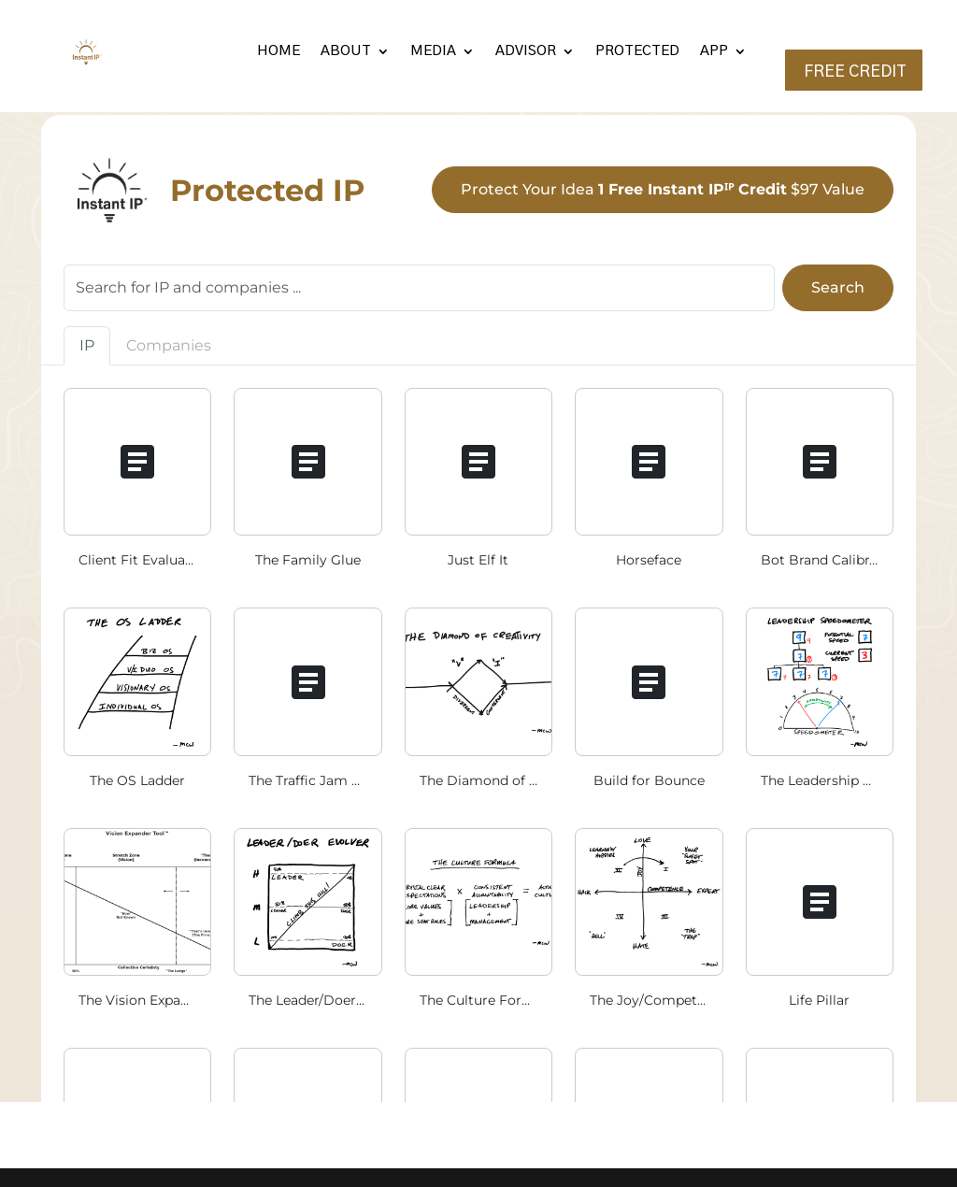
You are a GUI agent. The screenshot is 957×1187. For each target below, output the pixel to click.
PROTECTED (637, 51)
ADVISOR (525, 51)
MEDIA (433, 51)
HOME (278, 51)
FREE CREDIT (855, 71)
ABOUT (346, 51)
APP (714, 51)
